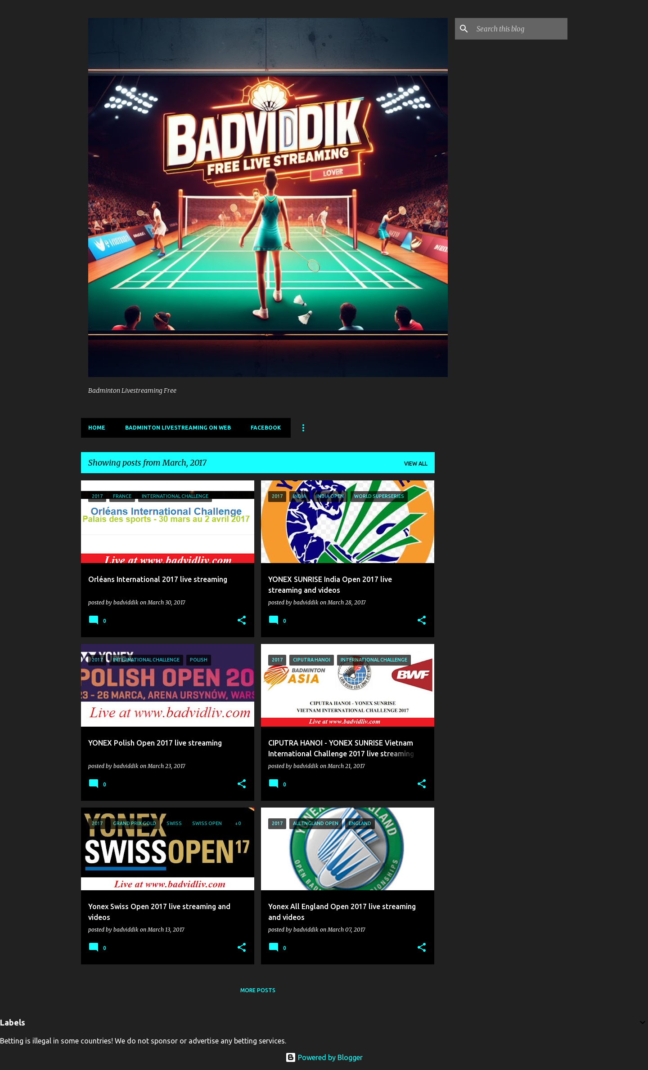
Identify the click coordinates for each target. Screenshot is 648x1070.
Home (96, 428)
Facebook (266, 428)
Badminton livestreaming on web (178, 428)
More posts (257, 990)
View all (416, 463)
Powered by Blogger (324, 1057)
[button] (241, 620)
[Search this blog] (520, 29)
